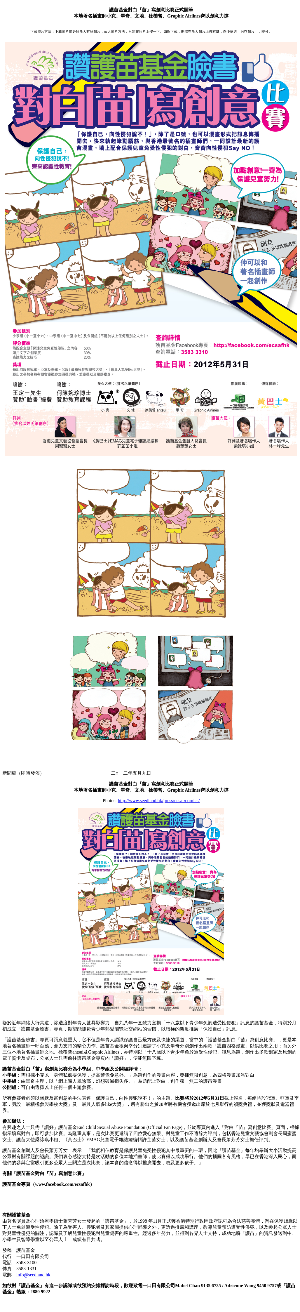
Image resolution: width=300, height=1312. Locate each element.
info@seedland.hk (33, 1274)
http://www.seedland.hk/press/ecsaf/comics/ (159, 800)
